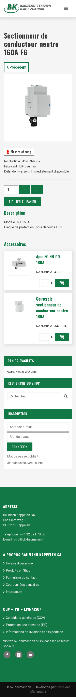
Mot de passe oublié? (22, 456)
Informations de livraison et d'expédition (34, 632)
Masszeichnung (19, 151)
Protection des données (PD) (26, 625)
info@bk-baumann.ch (29, 539)
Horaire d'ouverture (19, 563)
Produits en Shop (18, 570)
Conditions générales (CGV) (25, 618)
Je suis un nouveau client (25, 463)
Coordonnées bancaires (23, 585)
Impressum (14, 592)
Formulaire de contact (21, 577)
